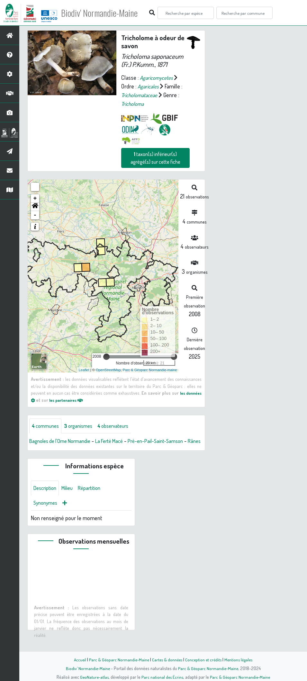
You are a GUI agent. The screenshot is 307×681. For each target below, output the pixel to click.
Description (46, 497)
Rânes (36, 450)
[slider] (106, 357)
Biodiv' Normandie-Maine (105, 12)
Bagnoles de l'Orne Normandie (63, 441)
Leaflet (84, 370)
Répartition (94, 497)
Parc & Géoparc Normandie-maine (150, 370)
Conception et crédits (204, 659)
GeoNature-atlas (93, 677)
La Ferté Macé (118, 441)
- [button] (35, 215)
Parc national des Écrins (162, 677)
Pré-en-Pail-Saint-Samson (169, 441)
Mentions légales (241, 659)
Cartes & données (167, 659)
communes (47, 425)
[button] (35, 207)
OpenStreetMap (108, 370)
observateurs (121, 425)
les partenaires (69, 400)
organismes (82, 425)
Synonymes (46, 513)
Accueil (76, 659)
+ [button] (35, 198)
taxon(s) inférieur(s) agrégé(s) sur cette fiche (155, 158)
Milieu (70, 497)
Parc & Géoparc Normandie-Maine (117, 659)
